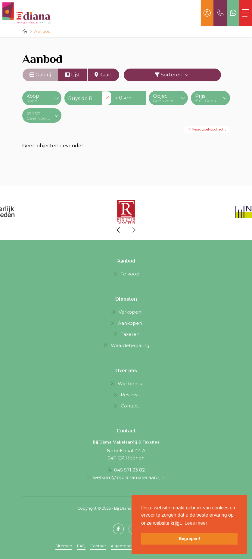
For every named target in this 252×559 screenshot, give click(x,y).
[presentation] (119, 230)
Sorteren (172, 75)
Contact (98, 546)
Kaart (103, 75)
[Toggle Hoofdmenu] (245, 13)
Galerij (40, 75)
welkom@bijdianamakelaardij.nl (129, 477)
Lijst (72, 75)
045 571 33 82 (129, 470)
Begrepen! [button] (189, 538)
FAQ (81, 546)
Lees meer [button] (196, 523)
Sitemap (63, 546)
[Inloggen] (207, 13)
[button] (207, 129)
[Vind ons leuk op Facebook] (118, 529)
